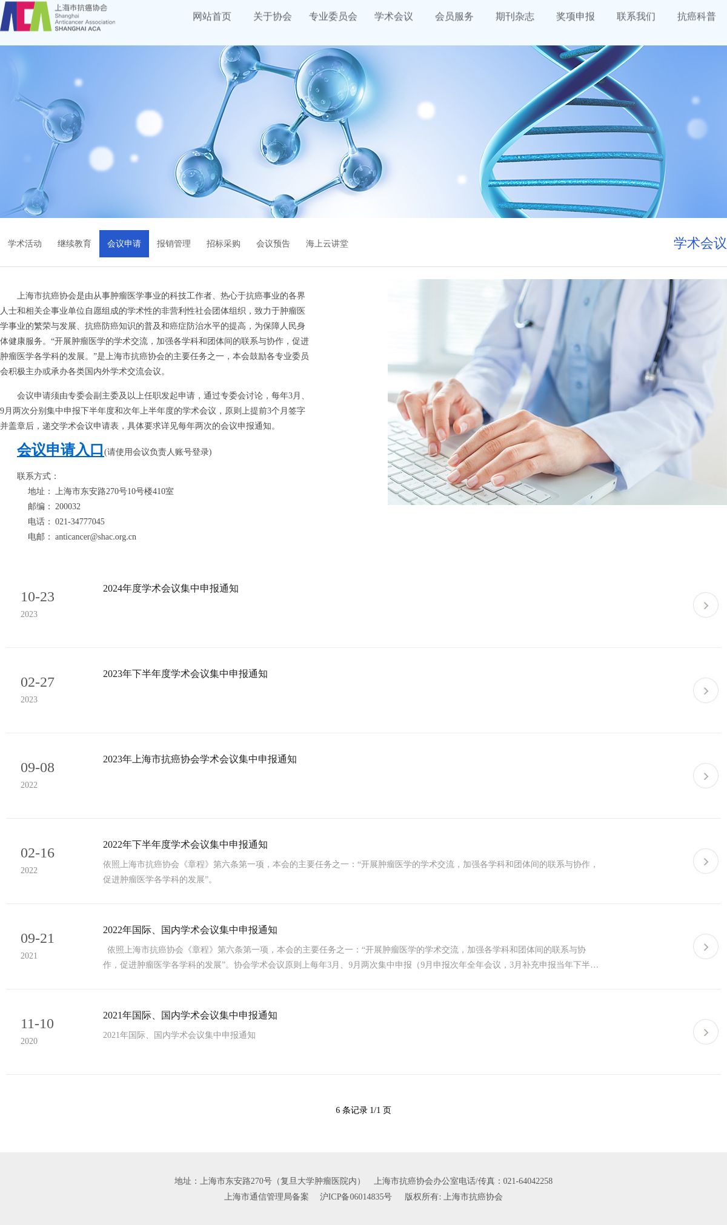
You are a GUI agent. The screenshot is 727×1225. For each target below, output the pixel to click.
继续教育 (74, 243)
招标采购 (224, 243)
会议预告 (273, 243)
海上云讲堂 (327, 243)
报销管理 (174, 243)
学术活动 (25, 243)
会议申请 (124, 243)
